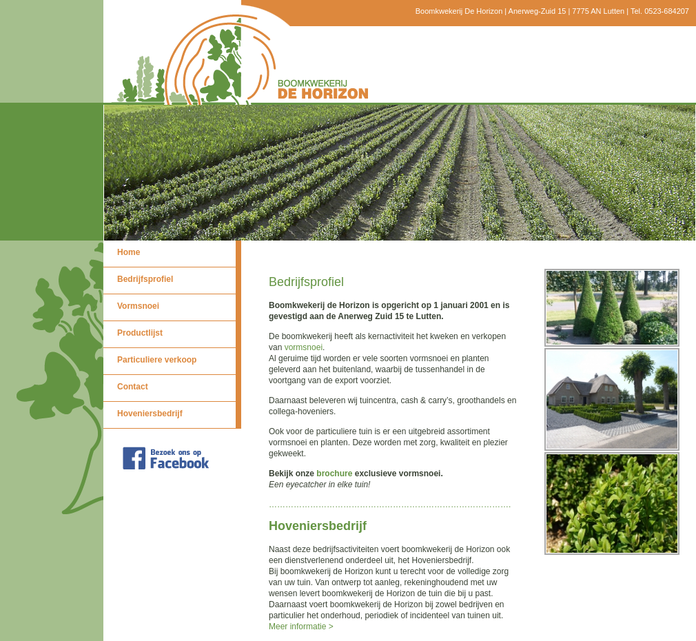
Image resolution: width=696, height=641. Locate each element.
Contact (132, 386)
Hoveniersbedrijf (150, 413)
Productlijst (140, 333)
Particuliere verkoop (156, 360)
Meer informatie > (301, 626)
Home (128, 252)
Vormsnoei (138, 306)
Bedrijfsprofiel (145, 279)
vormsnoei (304, 347)
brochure (334, 473)
